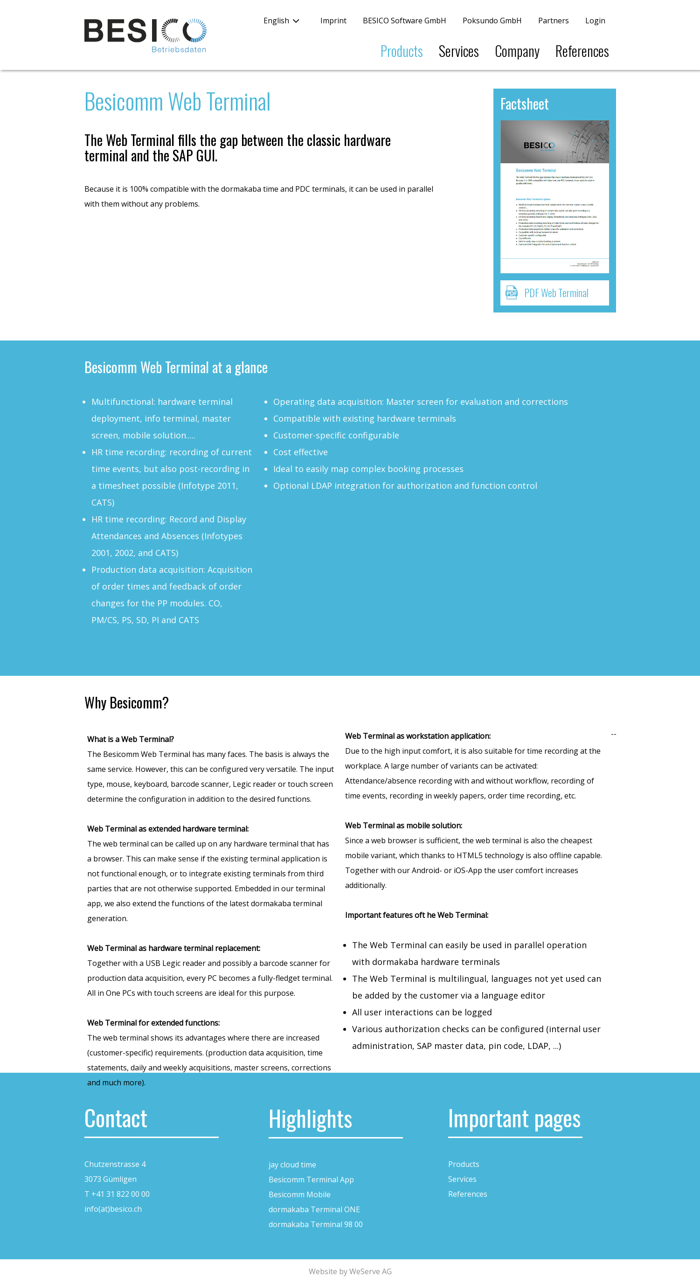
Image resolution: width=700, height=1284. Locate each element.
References (582, 50)
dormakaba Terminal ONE (314, 1209)
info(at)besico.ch (113, 1209)
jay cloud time (292, 1164)
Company (517, 50)
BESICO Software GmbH (404, 20)
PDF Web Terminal (556, 292)
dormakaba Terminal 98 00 (316, 1224)
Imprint (333, 20)
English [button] (276, 20)
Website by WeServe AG (350, 1271)
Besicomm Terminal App (311, 1179)
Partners (553, 20)
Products (402, 50)
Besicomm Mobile (300, 1194)
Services (459, 50)
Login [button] (595, 20)
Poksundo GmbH (492, 20)
